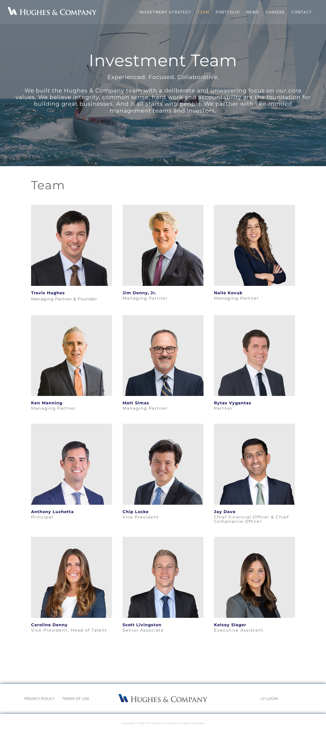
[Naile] (254, 206)
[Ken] (71, 317)
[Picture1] (254, 538)
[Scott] (163, 538)
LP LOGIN (269, 698)
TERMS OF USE (75, 698)
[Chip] (163, 425)
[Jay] (254, 425)
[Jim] (163, 206)
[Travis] (71, 206)
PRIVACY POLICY (39, 698)
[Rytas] (254, 317)
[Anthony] (71, 425)
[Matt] (163, 317)
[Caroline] (71, 538)
